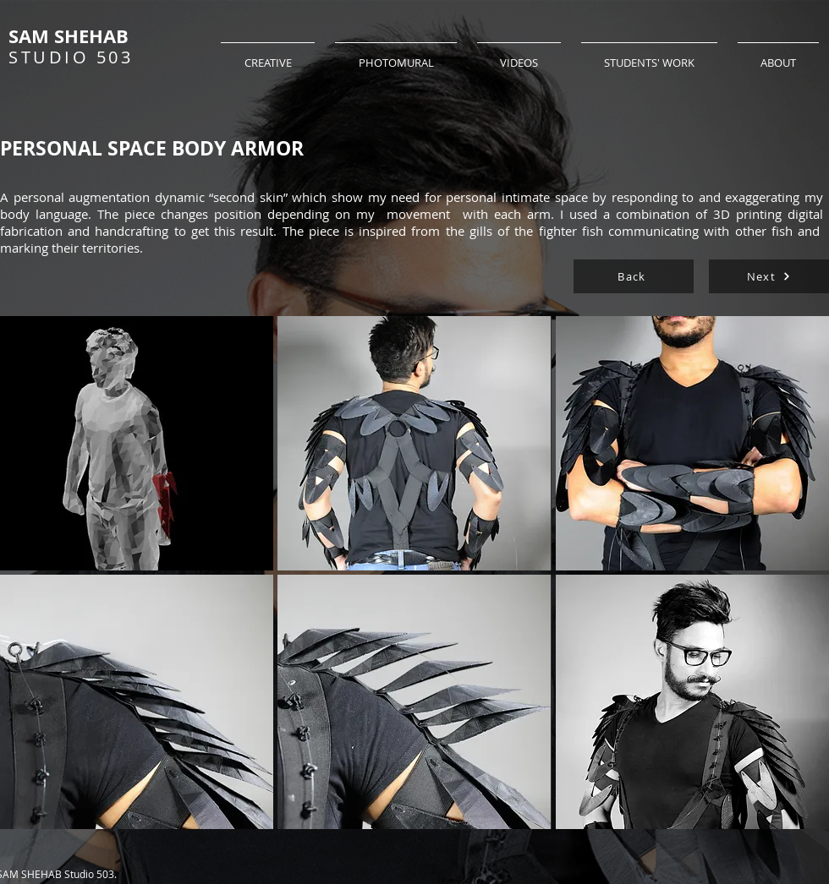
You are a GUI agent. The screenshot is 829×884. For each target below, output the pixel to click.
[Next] (769, 276)
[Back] (634, 276)
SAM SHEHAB (68, 36)
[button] (136, 443)
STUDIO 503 (70, 57)
